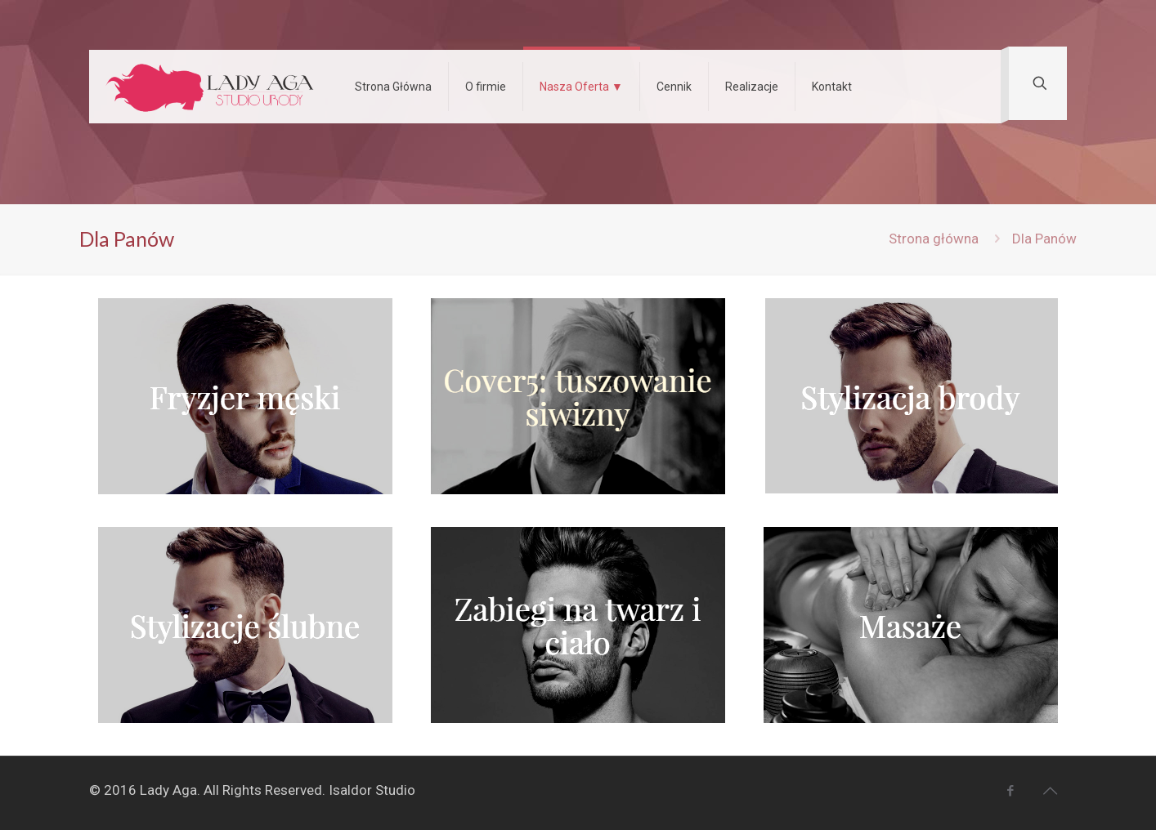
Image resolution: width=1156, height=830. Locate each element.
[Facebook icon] (1010, 790)
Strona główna (934, 238)
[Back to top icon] (1050, 791)
